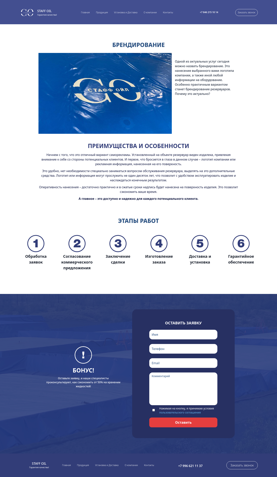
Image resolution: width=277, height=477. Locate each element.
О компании (150, 12)
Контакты (168, 12)
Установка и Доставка (126, 12)
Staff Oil (44, 11)
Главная (85, 12)
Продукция (102, 12)
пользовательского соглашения (180, 412)
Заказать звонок (246, 12)
